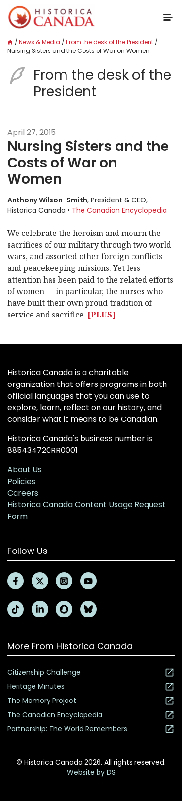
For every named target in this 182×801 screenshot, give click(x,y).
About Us (24, 469)
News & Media (39, 42)
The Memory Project (91, 701)
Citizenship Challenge (91, 673)
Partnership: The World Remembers (91, 729)
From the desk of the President (109, 42)
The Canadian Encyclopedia (119, 210)
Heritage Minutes (91, 687)
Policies (21, 481)
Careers (22, 493)
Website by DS (91, 772)
